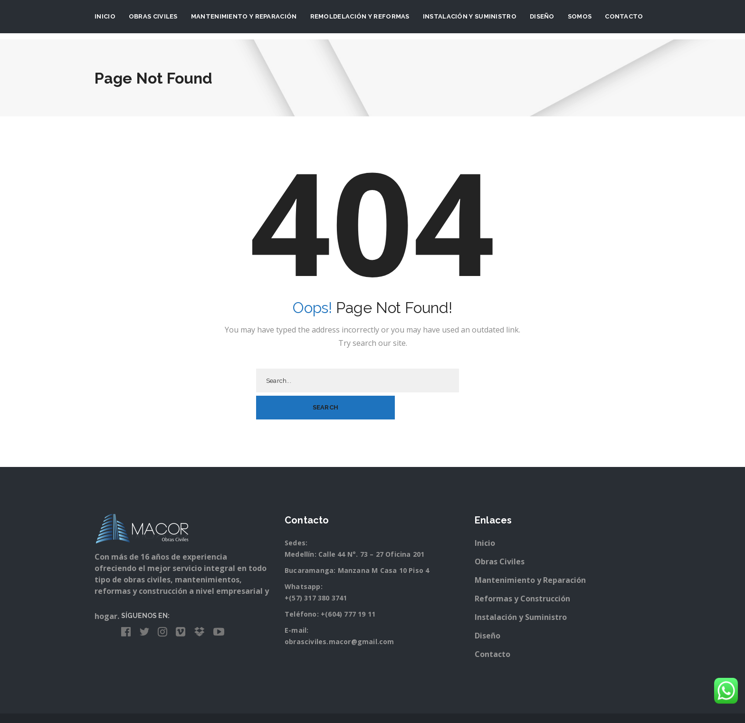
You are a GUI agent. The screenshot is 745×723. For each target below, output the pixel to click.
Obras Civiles (153, 16)
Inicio (105, 16)
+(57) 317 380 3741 (316, 570)
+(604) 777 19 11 (348, 586)
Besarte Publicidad (390, 705)
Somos (580, 16)
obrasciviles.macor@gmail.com (339, 614)
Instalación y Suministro (521, 590)
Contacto (624, 16)
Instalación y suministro (469, 16)
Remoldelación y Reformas (360, 16)
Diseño (542, 16)
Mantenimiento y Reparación (244, 16)
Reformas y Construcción (522, 571)
